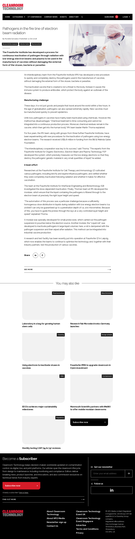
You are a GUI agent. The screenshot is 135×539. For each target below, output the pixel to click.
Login (125, 17)
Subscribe (111, 17)
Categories (17, 17)
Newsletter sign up (56, 522)
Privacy (79, 533)
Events (63, 17)
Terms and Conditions (87, 529)
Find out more (9, 499)
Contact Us (52, 526)
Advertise (81, 525)
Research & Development (10, 44)
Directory (74, 17)
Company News (50, 17)
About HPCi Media (56, 518)
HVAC (62, 376)
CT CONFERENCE (35, 17)
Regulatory (60, 417)
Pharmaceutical (36, 44)
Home (7, 17)
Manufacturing (107, 293)
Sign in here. (23, 493)
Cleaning (61, 334)
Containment (107, 376)
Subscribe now (80, 422)
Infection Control (24, 44)
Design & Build (107, 334)
